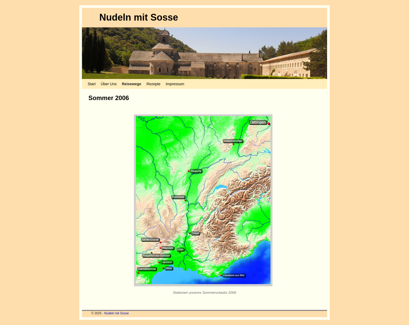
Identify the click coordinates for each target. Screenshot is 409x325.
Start (91, 84)
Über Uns (109, 84)
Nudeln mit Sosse (138, 17)
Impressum (175, 84)
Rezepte (154, 84)
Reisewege (131, 84)
